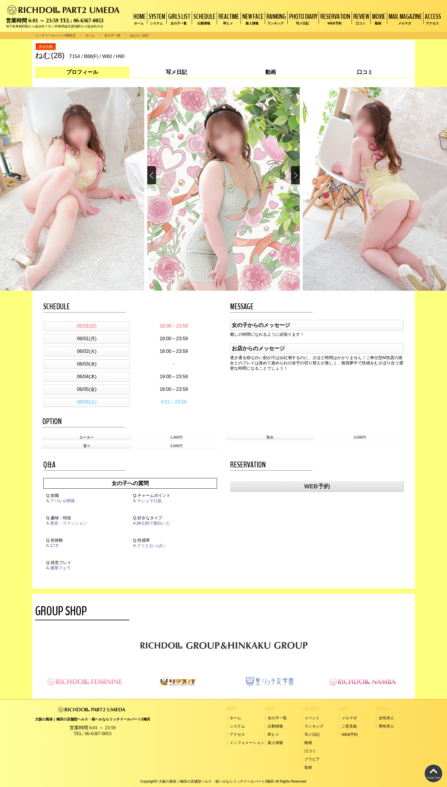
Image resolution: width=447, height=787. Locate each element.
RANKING (275, 19)
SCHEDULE (204, 19)
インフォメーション (247, 742)
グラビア (312, 759)
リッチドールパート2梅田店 (55, 35)
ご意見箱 (349, 726)
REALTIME (228, 19)
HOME (139, 19)
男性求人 (386, 726)
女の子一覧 (112, 35)
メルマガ (349, 718)
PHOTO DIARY (302, 19)
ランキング (314, 726)
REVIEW (360, 19)
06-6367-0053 (88, 21)
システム (237, 726)
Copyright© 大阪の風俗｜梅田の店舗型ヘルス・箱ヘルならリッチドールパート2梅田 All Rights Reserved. (223, 781)
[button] (295, 175)
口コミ (310, 751)
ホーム (90, 35)
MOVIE (378, 19)
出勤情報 (275, 726)
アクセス (237, 734)
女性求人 (386, 718)
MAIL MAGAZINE (404, 19)
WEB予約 (317, 486)
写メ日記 (312, 734)
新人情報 (275, 742)
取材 (308, 767)
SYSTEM (156, 19)
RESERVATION (334, 19)
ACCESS (432, 19)
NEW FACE (252, 19)
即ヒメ (273, 734)
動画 (308, 742)
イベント (312, 718)
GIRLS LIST (178, 19)
